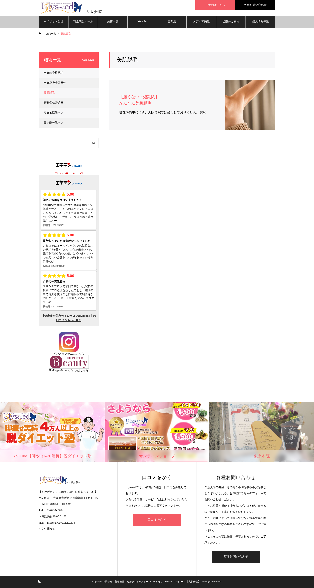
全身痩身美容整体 (55, 83)
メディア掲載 (201, 21)
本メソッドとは (53, 21)
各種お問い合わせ (236, 557)
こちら (80, 354)
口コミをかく (157, 520)
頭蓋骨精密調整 (53, 103)
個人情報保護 (260, 21)
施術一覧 (112, 21)
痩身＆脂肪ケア (53, 113)
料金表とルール (83, 21)
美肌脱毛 (49, 93)
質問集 (172, 21)
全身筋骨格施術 (53, 73)
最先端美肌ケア (53, 123)
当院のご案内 (230, 21)
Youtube (142, 21)
